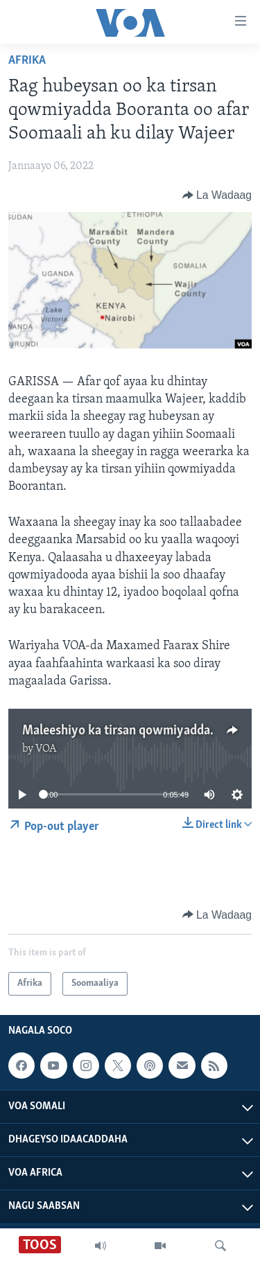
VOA (46, 748)
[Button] (217, 195)
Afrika (27, 60)
